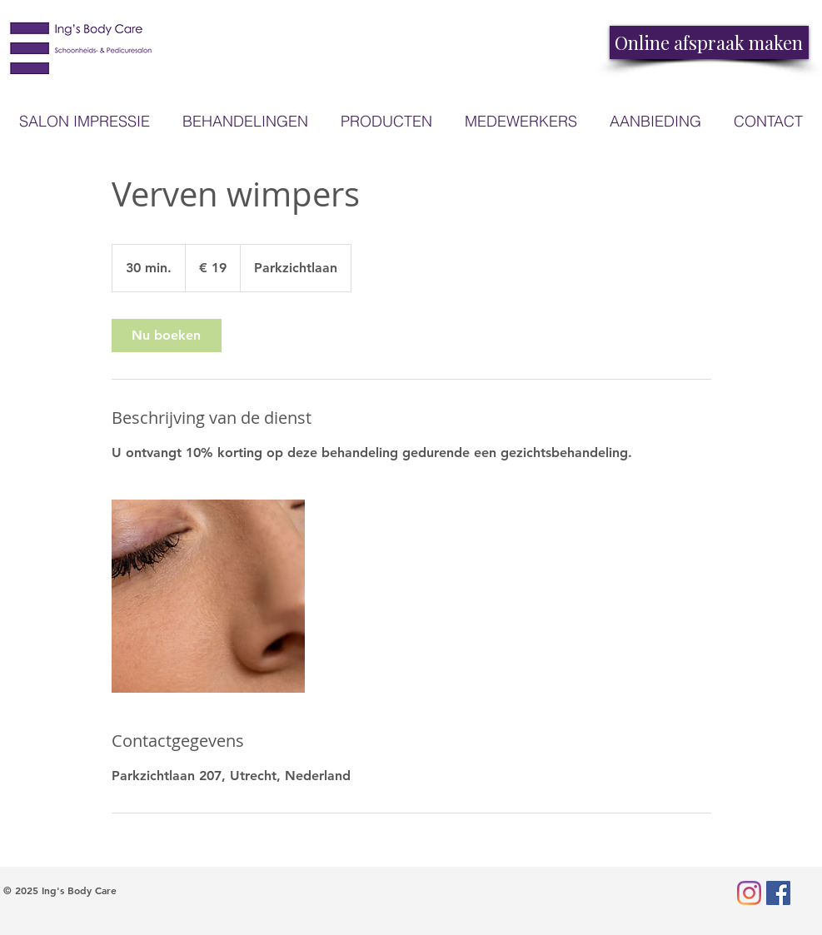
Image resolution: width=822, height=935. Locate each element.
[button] (387, 121)
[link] (167, 335)
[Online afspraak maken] (709, 42)
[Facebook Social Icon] (778, 893)
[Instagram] (749, 893)
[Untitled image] (208, 596)
